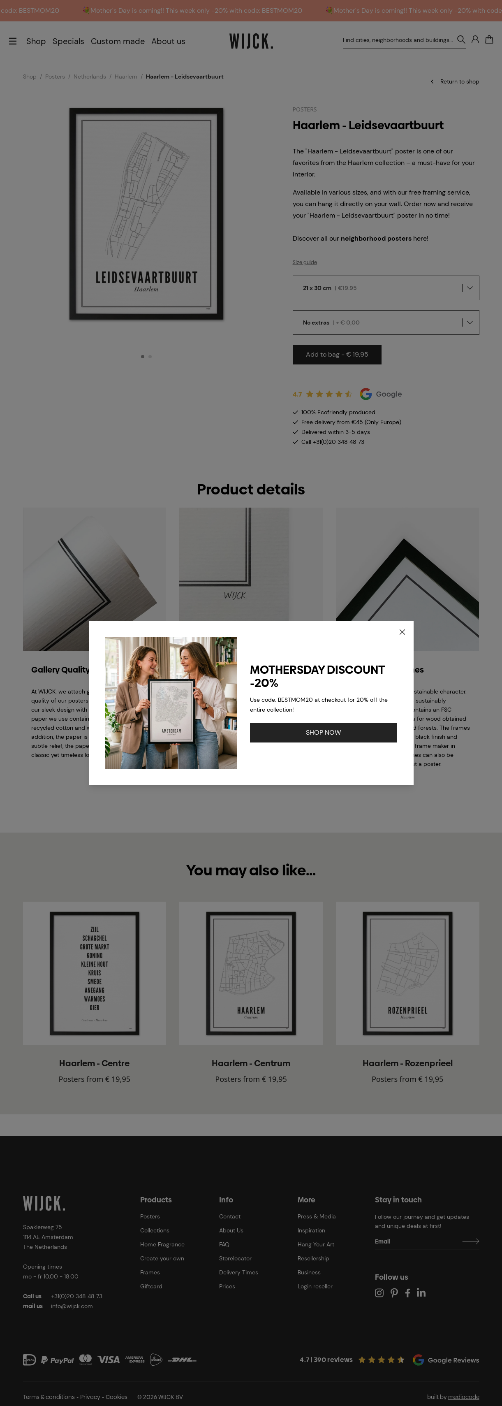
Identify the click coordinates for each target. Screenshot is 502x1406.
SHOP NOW (323, 732)
